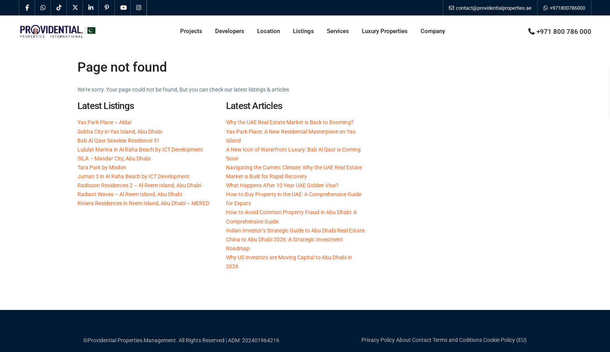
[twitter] (75, 8)
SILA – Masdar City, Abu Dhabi (114, 158)
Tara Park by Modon (101, 167)
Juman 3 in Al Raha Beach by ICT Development (133, 176)
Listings (303, 31)
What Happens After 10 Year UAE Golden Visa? (282, 185)
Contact (421, 340)
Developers (229, 31)
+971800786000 (564, 8)
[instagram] (139, 8)
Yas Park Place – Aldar (104, 122)
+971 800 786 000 (563, 31)
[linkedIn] (91, 8)
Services (338, 31)
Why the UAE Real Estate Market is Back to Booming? (290, 122)
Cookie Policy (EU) (505, 340)
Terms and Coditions (457, 340)
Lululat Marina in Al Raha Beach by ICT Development (140, 149)
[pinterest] (107, 8)
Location (268, 31)
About (403, 340)
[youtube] (123, 8)
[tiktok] (59, 8)
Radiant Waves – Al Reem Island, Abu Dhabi (129, 194)
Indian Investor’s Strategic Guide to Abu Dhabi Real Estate (295, 230)
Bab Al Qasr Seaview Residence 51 (118, 140)
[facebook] (27, 8)
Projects (191, 31)
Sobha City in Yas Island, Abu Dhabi (119, 131)
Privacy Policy (378, 340)
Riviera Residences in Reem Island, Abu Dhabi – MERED (143, 203)
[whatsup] (43, 8)
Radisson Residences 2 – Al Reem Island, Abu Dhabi (139, 185)
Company (433, 31)
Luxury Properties (385, 31)
